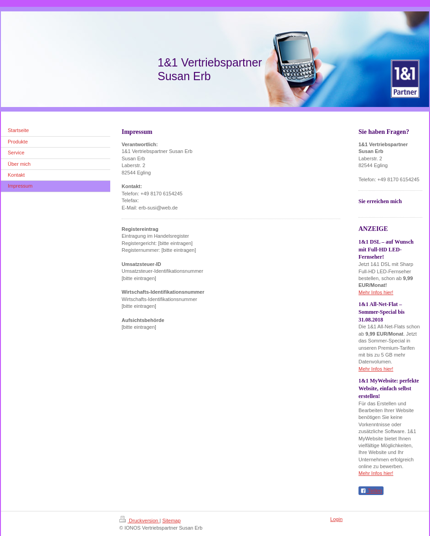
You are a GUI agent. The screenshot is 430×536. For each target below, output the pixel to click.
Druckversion (139, 520)
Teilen (371, 491)
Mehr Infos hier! (375, 292)
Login (336, 519)
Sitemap (171, 520)
